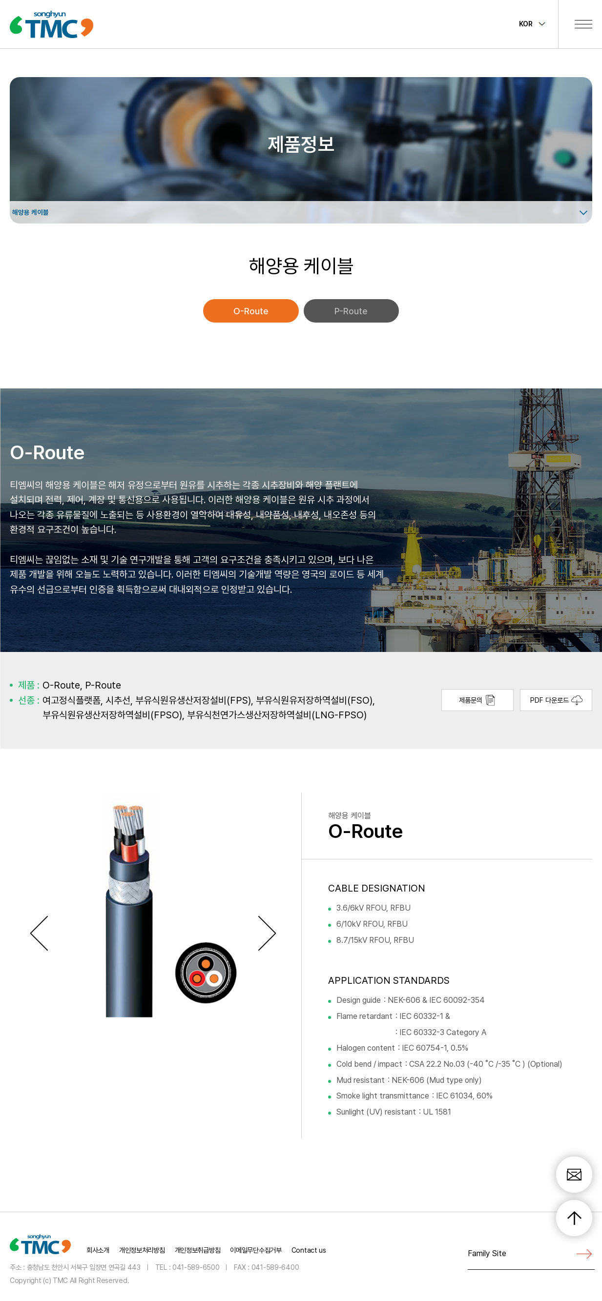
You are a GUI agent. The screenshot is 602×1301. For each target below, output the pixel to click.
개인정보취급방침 (198, 1250)
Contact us (308, 1250)
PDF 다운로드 (556, 700)
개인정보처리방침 (142, 1250)
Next (269, 933)
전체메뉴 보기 (583, 24)
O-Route (251, 311)
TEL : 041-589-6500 (187, 1266)
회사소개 (97, 1250)
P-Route (351, 311)
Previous (41, 933)
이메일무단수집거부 (255, 1250)
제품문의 (477, 700)
